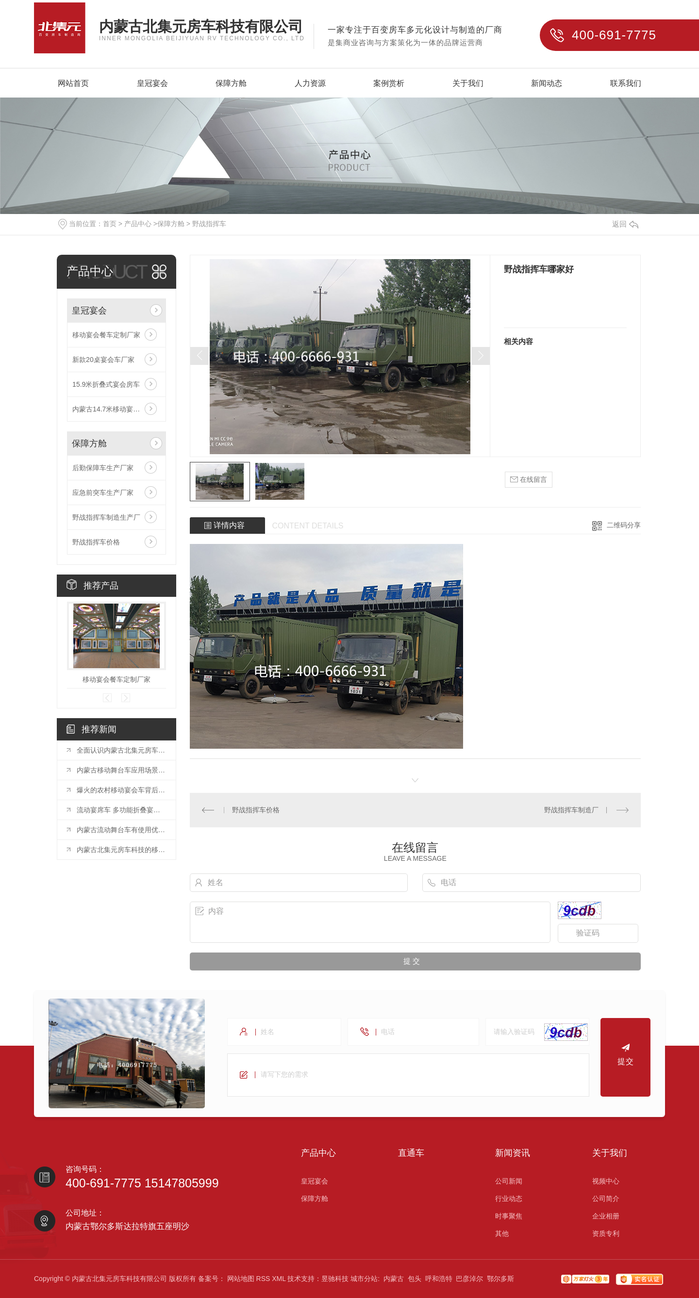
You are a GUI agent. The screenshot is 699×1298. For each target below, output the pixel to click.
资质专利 (605, 1233)
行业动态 (508, 1198)
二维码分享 (624, 525)
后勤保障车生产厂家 (102, 468)
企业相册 (605, 1216)
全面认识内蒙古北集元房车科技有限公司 (121, 750)
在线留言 (528, 480)
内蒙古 (393, 1278)
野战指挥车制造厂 (571, 810)
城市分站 (364, 1278)
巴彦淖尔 (469, 1278)
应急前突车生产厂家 (102, 492)
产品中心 (137, 224)
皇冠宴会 (152, 83)
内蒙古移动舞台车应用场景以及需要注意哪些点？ (121, 770)
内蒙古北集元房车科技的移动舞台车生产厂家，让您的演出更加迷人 (121, 850)
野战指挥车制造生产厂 (106, 517)
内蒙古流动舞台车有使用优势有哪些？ (121, 830)
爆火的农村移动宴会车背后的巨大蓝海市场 (121, 790)
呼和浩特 (438, 1278)
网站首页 (73, 83)
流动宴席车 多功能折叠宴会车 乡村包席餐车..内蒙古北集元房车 (121, 810)
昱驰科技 (335, 1278)
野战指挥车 (209, 224)
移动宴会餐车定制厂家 (106, 335)
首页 (109, 224)
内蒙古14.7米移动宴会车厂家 (116, 409)
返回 (625, 224)
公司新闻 (508, 1181)
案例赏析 (388, 83)
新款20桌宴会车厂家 (103, 359)
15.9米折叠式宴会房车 (106, 384)
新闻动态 (546, 83)
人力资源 (310, 83)
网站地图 (240, 1278)
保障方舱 (231, 83)
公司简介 (605, 1198)
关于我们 (467, 83)
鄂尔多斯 (500, 1278)
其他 (502, 1233)
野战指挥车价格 (96, 542)
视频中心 (605, 1181)
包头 (414, 1278)
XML (278, 1278)
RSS (263, 1278)
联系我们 (625, 83)
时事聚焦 (508, 1216)
